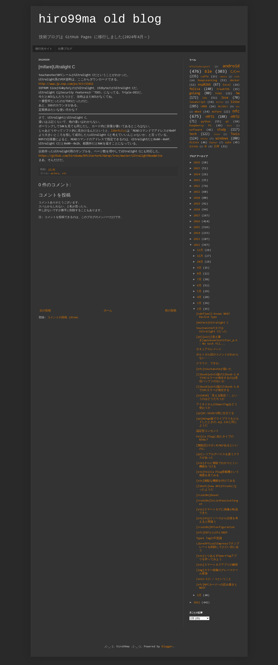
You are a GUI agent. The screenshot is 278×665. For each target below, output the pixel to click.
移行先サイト (43, 48)
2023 (198, 180)
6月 (200, 285)
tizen (217, 134)
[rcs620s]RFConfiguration (215, 527)
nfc (64, 173)
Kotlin (219, 102)
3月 (200, 303)
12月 (201, 250)
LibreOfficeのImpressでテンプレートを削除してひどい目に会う (217, 547)
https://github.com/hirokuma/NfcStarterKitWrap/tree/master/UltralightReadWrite (100, 156)
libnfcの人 (119, 130)
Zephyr (213, 142)
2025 (198, 168)
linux (235, 102)
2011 (198, 602)
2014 (198, 233)
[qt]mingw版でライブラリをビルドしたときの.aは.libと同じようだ (217, 422)
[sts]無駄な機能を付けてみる (215, 481)
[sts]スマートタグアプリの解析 (217, 565)
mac (238, 107)
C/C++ (235, 72)
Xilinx (194, 142)
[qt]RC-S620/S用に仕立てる (215, 413)
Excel (227, 85)
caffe (205, 76)
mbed (198, 111)
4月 (200, 297)
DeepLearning (207, 80)
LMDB (204, 106)
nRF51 (209, 117)
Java (224, 97)
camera (223, 77)
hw (238, 93)
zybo (228, 142)
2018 (198, 209)
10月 (201, 262)
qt (227, 121)
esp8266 (204, 84)
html (218, 93)
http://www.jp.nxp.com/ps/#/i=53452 (66, 84)
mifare (55, 173)
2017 (198, 215)
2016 (198, 221)
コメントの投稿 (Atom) (62, 317)
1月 (200, 595)
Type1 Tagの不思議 (209, 538)
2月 (200, 309)
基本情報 (193, 147)
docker (235, 80)
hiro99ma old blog (100, 19)
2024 (198, 174)
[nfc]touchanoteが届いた (214, 369)
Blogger (167, 646)
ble (208, 71)
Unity (204, 139)
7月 (200, 279)
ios (204, 98)
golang (194, 93)
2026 (198, 162)
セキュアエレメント (209, 349)
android (231, 66)
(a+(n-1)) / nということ (213, 579)
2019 (198, 204)
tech (193, 134)
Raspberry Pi (200, 125)
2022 (198, 186)
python (206, 121)
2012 (198, 245)
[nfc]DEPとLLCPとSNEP (212, 532)
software (195, 130)
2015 (198, 227)
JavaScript (197, 102)
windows (221, 138)
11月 (201, 256)
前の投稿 (170, 310)
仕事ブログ (65, 48)
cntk (237, 77)
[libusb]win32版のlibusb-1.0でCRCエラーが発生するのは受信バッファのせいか (217, 378)
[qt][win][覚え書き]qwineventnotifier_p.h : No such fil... (216, 340)
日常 (217, 146)
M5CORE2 (223, 106)
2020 (198, 198)
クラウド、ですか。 (209, 363)
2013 (198, 239)
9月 (200, 268)
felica (194, 89)
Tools (235, 134)
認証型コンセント (207, 431)
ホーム (108, 310)
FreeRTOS (223, 89)
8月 (200, 273)
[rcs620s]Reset (207, 495)
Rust (229, 126)
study (221, 129)
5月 (200, 291)
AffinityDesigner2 (199, 67)
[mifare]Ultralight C (212, 322)
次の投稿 (45, 310)
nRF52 (235, 117)
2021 (198, 192)
